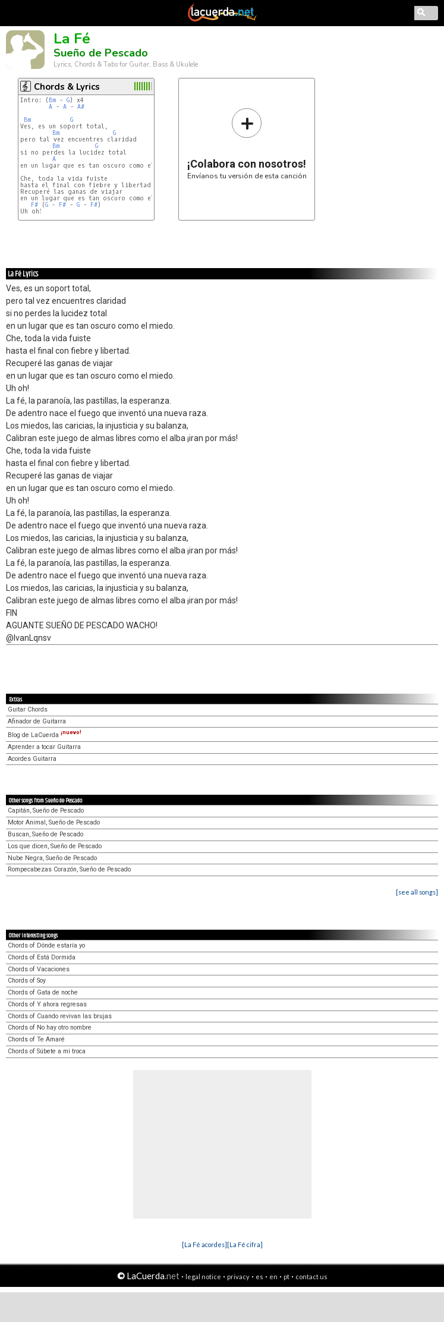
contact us (311, 1276)
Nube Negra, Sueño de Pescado (52, 858)
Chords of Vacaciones (39, 969)
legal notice (203, 1276)
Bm (52, 100)
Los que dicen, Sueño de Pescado (55, 846)
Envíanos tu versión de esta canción (247, 143)
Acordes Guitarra (32, 759)
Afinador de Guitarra (37, 721)
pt (286, 1276)
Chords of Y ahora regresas (47, 1004)
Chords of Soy (27, 980)
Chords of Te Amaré (36, 1039)
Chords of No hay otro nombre (50, 1027)
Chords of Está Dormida (41, 957)
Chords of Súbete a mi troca (47, 1051)
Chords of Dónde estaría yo (46, 945)
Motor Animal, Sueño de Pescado (54, 822)
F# (34, 205)
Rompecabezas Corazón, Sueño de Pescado (69, 869)
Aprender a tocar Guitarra (44, 747)
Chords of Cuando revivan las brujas (60, 1016)
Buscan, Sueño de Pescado (45, 834)
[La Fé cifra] (245, 1244)
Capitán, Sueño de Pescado (46, 810)
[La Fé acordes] (204, 1244)
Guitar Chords (28, 709)
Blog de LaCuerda (44, 735)
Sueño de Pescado (100, 53)
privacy (238, 1276)
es (259, 1276)
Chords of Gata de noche (43, 992)
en (273, 1276)
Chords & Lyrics (67, 87)
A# (80, 107)
